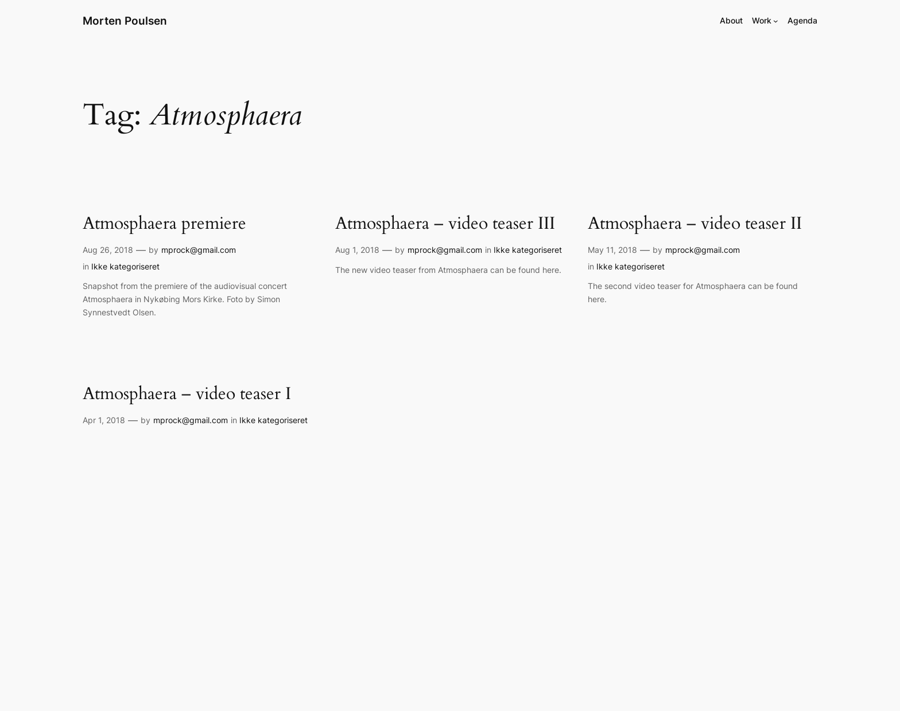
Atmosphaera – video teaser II (695, 224)
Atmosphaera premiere (164, 224)
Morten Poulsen (125, 21)
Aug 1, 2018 (357, 250)
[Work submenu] (775, 21)
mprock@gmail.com (198, 250)
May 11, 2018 (612, 250)
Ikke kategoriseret (125, 266)
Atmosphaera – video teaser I (187, 394)
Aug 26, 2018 (108, 250)
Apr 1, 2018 (104, 420)
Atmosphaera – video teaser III (445, 224)
